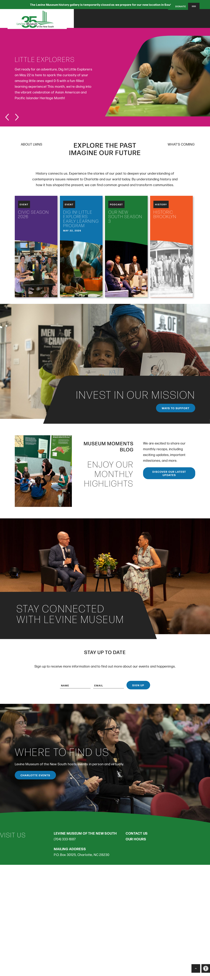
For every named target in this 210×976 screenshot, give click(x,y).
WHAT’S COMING (181, 145)
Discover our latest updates (169, 473)
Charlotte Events (35, 776)
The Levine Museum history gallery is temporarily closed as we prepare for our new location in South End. (105, 4)
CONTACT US (137, 833)
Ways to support (175, 408)
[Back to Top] (195, 968)
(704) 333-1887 (65, 839)
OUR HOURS (136, 839)
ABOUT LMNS (31, 145)
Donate (177, 6)
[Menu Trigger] (194, 6)
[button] (205, 968)
